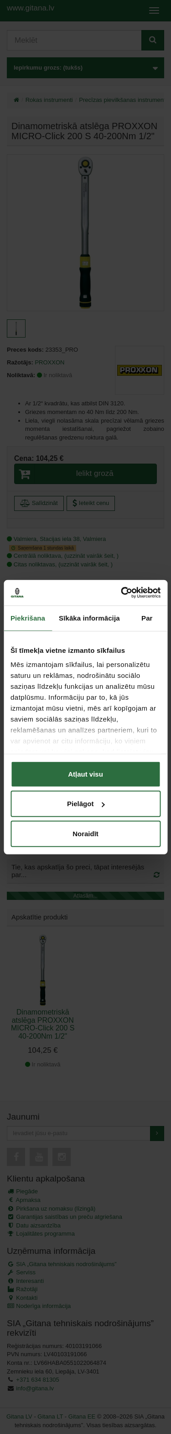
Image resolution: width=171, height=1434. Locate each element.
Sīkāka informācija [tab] (89, 617)
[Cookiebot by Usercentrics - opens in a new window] (122, 593)
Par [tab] (147, 617)
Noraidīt (85, 833)
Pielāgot (85, 804)
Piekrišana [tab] (27, 617)
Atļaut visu (85, 774)
